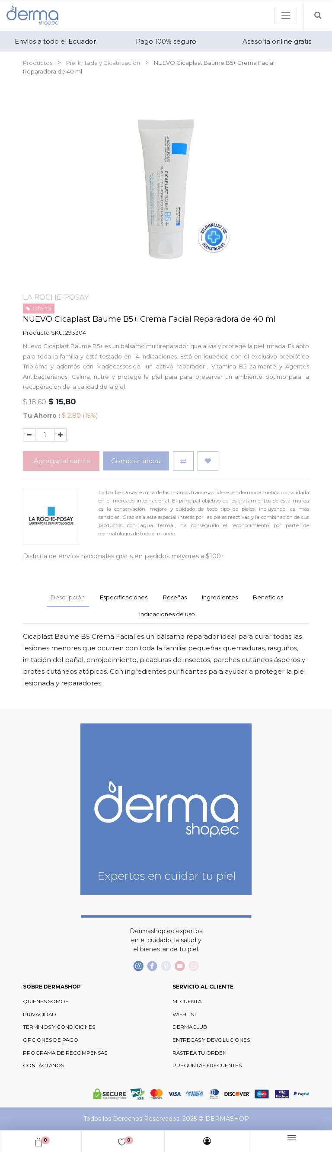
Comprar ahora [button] (136, 461)
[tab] (220, 598)
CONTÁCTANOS (43, 1065)
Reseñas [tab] (175, 597)
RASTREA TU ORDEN (199, 1053)
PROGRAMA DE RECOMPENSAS (65, 1053)
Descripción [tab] (68, 597)
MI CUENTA (186, 1001)
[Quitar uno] (29, 435)
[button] (183, 461)
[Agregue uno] (60, 435)
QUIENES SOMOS (45, 1001)
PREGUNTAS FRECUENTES (207, 1065)
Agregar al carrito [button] (61, 461)
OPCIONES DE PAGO (50, 1040)
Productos (37, 62)
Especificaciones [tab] (123, 597)
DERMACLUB (189, 1027)
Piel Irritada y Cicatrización (103, 62)
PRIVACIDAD (39, 1014)
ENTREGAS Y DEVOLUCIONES (211, 1040)
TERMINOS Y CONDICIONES (59, 1027)
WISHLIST (184, 1014)
